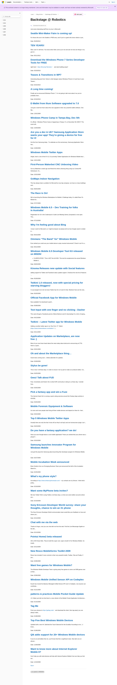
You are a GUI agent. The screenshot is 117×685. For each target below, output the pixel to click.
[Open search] (109, 2)
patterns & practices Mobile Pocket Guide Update (57, 594)
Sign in (113, 2)
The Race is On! (39, 193)
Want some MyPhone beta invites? (49, 490)
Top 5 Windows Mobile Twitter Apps (50, 418)
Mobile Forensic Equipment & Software (52, 406)
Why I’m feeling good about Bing (48, 224)
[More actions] (85, 14)
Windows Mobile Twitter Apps (46, 152)
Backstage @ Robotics (51, 14)
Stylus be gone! (39, 365)
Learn (32, 14)
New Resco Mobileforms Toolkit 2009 (50, 551)
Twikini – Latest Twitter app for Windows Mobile (56, 322)
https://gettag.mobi (48, 610)
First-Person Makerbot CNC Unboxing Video (54, 164)
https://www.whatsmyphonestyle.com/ (49, 480)
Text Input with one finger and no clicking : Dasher (58, 310)
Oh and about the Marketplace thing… (51, 353)
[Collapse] (20, 13)
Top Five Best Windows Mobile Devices (52, 620)
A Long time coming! (42, 89)
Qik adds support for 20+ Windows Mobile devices (58, 634)
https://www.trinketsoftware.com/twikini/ (42, 328)
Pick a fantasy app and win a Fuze (49, 392)
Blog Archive (39, 14)
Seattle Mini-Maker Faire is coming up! (51, 33)
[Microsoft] (3, 2)
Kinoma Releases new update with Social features (57, 268)
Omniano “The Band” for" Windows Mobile (54, 239)
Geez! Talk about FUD (42, 377)
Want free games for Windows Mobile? (51, 565)
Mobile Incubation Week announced (50, 462)
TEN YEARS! (37, 45)
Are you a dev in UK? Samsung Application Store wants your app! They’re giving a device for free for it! (57, 135)
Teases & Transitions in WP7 (46, 75)
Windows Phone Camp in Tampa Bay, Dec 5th (55, 118)
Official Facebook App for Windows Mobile (54, 297)
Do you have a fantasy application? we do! (53, 430)
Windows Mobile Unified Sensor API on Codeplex (57, 579)
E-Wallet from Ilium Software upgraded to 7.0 (55, 103)
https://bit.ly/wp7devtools (44, 67)
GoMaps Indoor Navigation (45, 178)
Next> (32, 665)
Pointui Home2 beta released (46, 536)
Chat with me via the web (44, 522)
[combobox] (11, 16)
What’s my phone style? (43, 476)
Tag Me (34, 606)
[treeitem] (11, 20)
